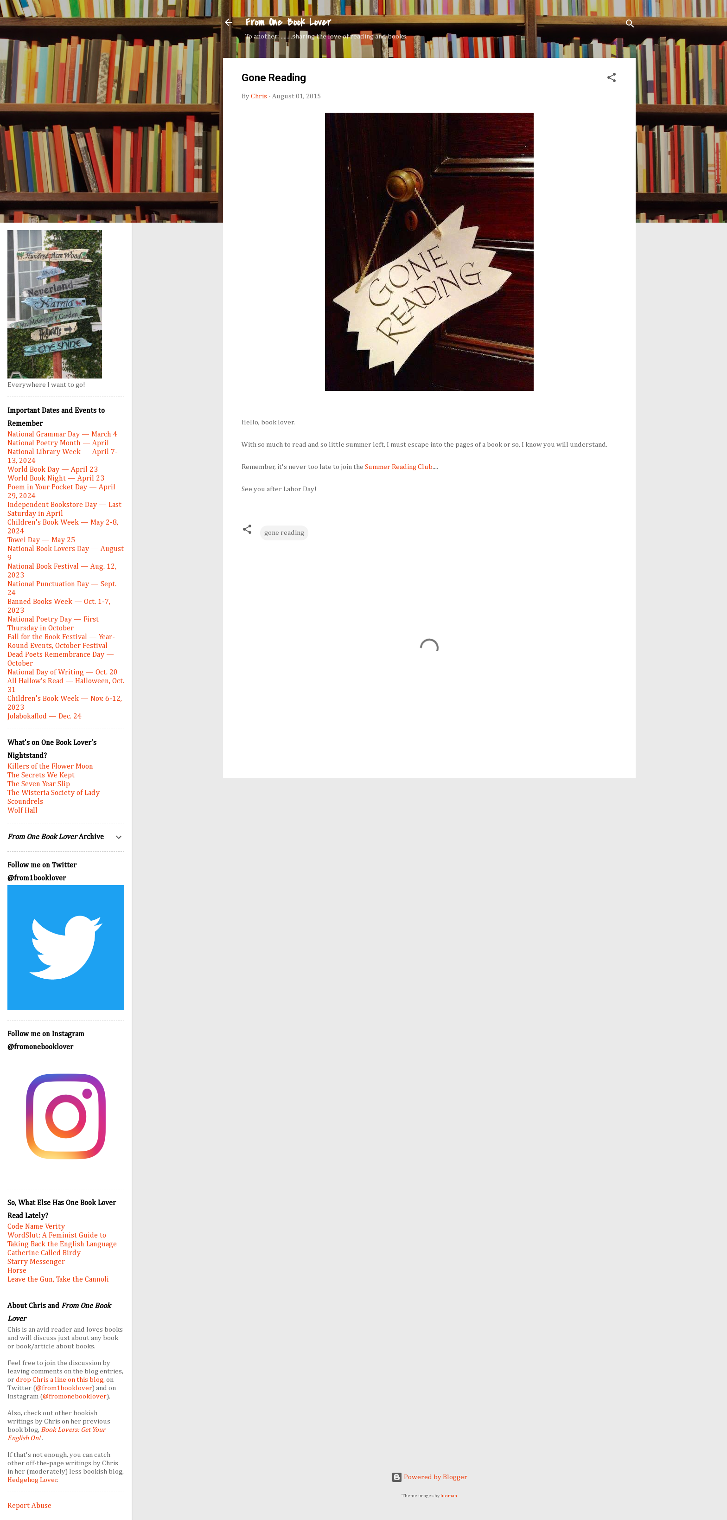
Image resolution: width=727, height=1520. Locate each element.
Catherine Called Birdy (44, 1253)
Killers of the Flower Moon (50, 766)
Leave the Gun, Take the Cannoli (58, 1279)
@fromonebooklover (75, 1396)
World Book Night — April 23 (55, 478)
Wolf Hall (22, 811)
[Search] (630, 25)
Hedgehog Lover (32, 1479)
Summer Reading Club (399, 466)
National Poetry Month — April (58, 443)
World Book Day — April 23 (52, 470)
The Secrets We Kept (41, 775)
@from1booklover (64, 1388)
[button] (611, 79)
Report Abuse (29, 1506)
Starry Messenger (36, 1262)
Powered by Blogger (429, 1477)
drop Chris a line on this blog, (61, 1379)
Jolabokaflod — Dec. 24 (44, 716)
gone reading (284, 532)
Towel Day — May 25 (41, 540)
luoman (448, 1496)
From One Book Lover (288, 22)
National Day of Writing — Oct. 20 (62, 672)
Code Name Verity (36, 1227)
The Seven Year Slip (38, 784)
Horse (16, 1271)
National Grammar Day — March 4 (62, 434)
